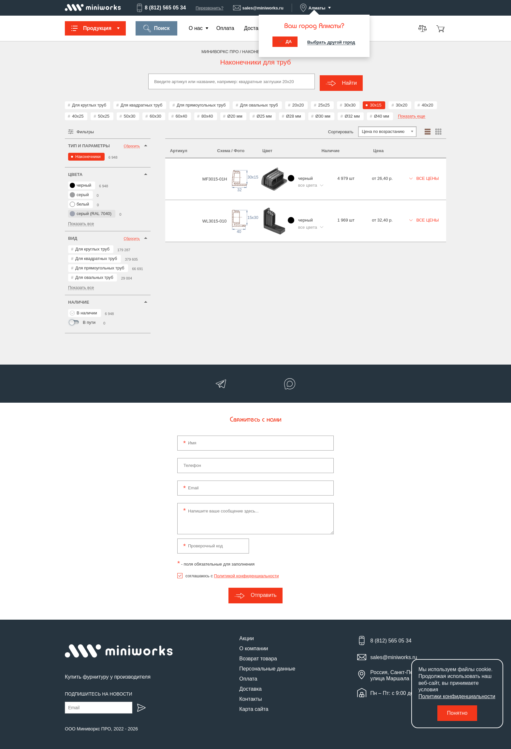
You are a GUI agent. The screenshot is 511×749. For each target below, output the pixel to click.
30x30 (350, 103)
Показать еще (411, 114)
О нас (196, 28)
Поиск (156, 28)
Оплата (225, 28)
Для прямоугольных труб (201, 103)
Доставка (255, 28)
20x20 (298, 103)
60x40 (181, 114)
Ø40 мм (381, 114)
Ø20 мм (234, 114)
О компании (253, 647)
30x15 (375, 103)
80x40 (207, 114)
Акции (246, 637)
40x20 (427, 103)
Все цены (422, 173)
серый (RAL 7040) (90, 212)
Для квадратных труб (141, 103)
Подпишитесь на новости (98, 692)
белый (79, 202)
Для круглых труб (89, 103)
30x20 (401, 103)
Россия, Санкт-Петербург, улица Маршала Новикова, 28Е (408, 674)
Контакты (250, 697)
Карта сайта (253, 707)
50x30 (129, 114)
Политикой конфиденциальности (246, 574)
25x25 (323, 103)
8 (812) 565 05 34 (161, 8)
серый (79, 193)
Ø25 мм (264, 114)
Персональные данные (267, 667)
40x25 (77, 114)
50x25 (103, 114)
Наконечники (88, 154)
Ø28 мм (293, 114)
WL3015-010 (182, 209)
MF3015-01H (182, 174)
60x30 (155, 114)
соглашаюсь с (232, 574)
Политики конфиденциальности (456, 696)
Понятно (457, 713)
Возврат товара (258, 657)
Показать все (81, 222)
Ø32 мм (352, 114)
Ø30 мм (322, 114)
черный (80, 183)
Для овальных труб (259, 103)
